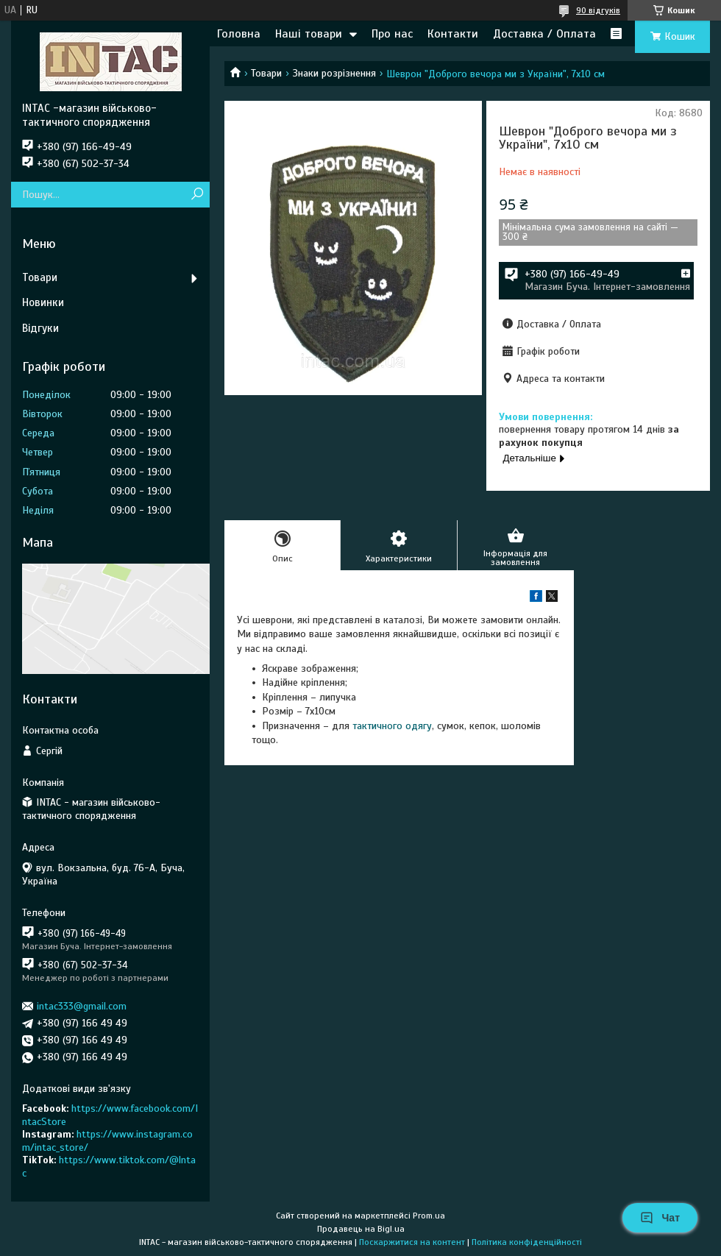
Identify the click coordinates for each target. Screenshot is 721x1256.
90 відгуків (598, 10)
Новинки (43, 302)
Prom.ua (429, 1215)
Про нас (392, 33)
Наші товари (308, 33)
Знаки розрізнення (334, 73)
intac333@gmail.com (82, 1006)
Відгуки (40, 328)
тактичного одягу (392, 726)
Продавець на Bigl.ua (361, 1229)
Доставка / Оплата (544, 33)
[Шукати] (197, 194)
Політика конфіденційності (527, 1242)
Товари (266, 73)
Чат (660, 1217)
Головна (238, 33)
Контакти (452, 33)
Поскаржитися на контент (412, 1242)
